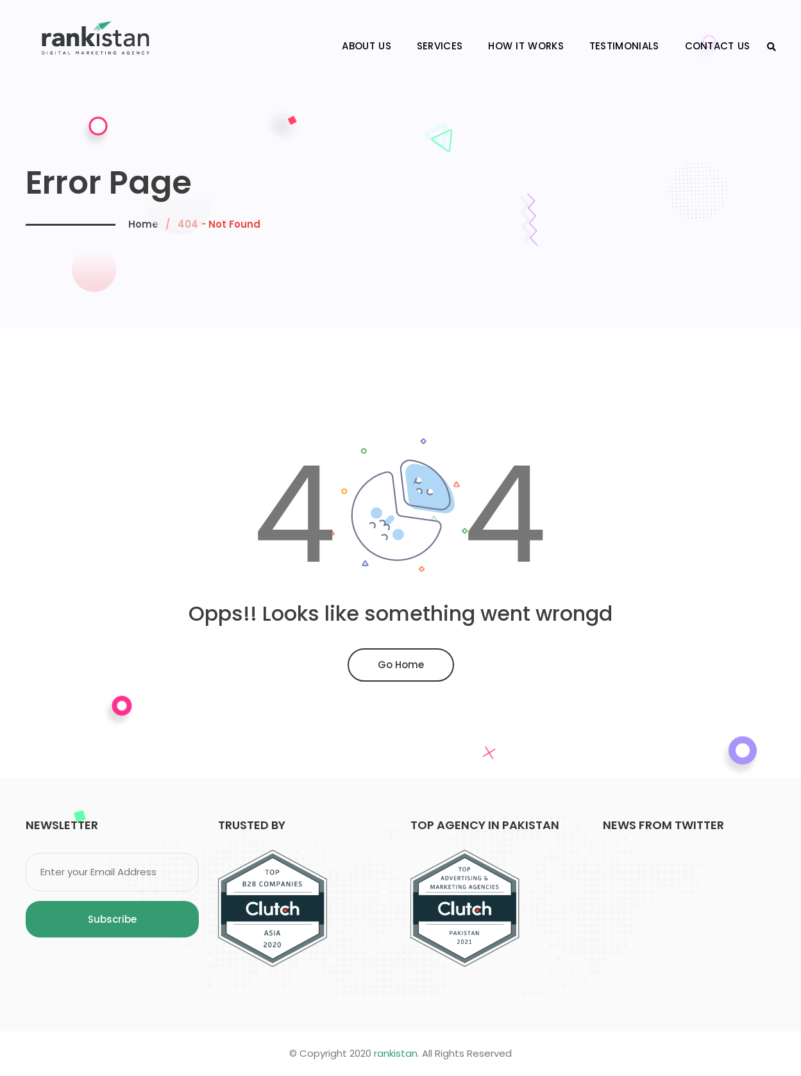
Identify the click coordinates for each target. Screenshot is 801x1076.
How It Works (526, 46)
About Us (366, 46)
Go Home (401, 664)
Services (439, 46)
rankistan (395, 1053)
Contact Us (717, 46)
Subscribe (112, 919)
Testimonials (624, 46)
